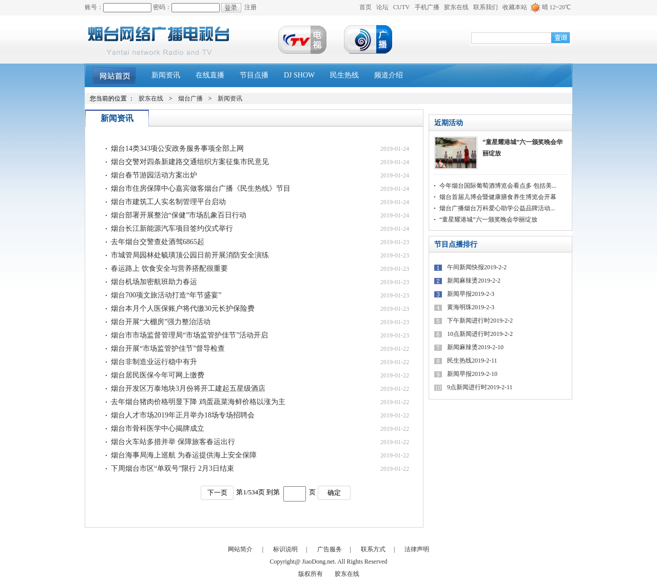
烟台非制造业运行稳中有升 (154, 362)
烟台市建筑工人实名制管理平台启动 (168, 202)
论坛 (382, 7)
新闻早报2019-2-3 (470, 293)
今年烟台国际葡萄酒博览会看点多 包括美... (497, 185)
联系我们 (485, 7)
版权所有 (310, 573)
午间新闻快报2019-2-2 (477, 267)
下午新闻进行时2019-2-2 (480, 320)
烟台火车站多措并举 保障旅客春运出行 (173, 442)
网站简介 (240, 549)
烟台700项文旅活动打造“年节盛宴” (166, 295)
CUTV (401, 7)
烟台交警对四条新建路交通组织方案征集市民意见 (190, 162)
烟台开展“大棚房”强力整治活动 (160, 322)
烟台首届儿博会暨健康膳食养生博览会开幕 (497, 197)
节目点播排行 (455, 244)
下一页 (217, 492)
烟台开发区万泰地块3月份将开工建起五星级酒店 (188, 388)
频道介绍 (388, 75)
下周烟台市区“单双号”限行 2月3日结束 (172, 468)
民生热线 (344, 75)
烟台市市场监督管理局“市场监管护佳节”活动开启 (189, 335)
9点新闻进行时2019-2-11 (480, 387)
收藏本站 (515, 7)
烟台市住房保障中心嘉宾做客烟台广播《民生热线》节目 (201, 188)
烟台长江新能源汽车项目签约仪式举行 (172, 228)
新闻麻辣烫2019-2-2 (473, 280)
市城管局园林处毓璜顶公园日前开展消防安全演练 (190, 255)
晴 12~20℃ (556, 7)
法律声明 (416, 549)
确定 (334, 492)
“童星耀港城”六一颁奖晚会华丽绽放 (522, 147)
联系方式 (373, 549)
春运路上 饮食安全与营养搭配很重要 (169, 268)
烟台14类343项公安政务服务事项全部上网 (177, 148)
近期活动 (448, 123)
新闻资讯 (165, 75)
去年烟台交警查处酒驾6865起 (157, 242)
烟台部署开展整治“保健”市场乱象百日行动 (178, 215)
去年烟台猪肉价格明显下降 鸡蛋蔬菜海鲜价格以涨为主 (198, 402)
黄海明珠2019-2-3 (470, 307)
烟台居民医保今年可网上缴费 (157, 375)
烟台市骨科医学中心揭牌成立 (157, 428)
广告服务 (329, 549)
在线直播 (210, 75)
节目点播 (254, 75)
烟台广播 (190, 98)
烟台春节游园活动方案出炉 (154, 175)
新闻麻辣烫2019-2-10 (475, 347)
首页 (365, 7)
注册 (250, 7)
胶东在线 (456, 7)
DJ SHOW (299, 75)
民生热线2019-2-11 (472, 360)
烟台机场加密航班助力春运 (154, 282)
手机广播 (427, 7)
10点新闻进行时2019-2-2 (480, 333)
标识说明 (285, 549)
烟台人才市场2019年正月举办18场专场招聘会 (183, 415)
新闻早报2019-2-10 (472, 373)
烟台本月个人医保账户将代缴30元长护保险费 (183, 308)
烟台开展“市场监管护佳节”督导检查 (168, 348)
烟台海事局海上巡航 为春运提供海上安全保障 (184, 455)
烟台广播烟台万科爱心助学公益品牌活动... (497, 208)
